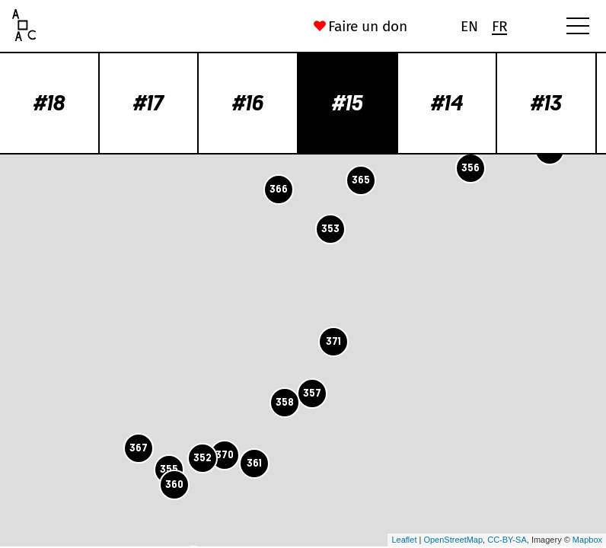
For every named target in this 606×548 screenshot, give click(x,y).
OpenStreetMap (453, 539)
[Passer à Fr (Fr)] (499, 26)
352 (202, 458)
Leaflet (403, 539)
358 (285, 402)
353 (330, 228)
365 (361, 180)
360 (174, 484)
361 (254, 463)
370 (224, 454)
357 (312, 393)
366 (279, 189)
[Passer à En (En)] (469, 26)
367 (138, 448)
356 (470, 168)
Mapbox (587, 539)
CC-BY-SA (507, 539)
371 (333, 341)
